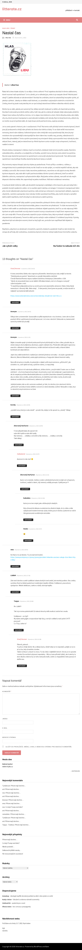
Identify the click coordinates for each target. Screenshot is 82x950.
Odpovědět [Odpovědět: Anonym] (15, 328)
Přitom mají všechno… (18, 786)
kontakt (77, 10)
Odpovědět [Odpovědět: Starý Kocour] (15, 302)
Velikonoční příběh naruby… (11, 850)
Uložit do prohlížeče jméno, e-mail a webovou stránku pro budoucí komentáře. (39, 747)
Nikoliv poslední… (8, 847)
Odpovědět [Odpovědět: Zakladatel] (22, 465)
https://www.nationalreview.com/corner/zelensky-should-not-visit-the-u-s (36, 296)
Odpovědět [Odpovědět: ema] (15, 566)
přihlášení (69, 10)
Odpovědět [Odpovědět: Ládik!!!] (15, 592)
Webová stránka (9, 737)
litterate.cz (11, 9)
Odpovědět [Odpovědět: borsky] (15, 416)
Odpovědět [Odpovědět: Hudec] (28, 540)
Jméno (4, 719)
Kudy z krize (7, 899)
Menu (6, 20)
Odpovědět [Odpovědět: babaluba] (28, 520)
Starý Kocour (15, 268)
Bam (47, 946)
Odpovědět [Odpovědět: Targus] (18, 630)
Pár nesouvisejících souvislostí (12, 854)
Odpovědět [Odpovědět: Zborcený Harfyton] (18, 445)
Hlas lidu (5, 28)
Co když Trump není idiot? (14, 807)
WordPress (38, 946)
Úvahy (13, 28)
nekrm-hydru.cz (7, 767)
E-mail (4, 728)
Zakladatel (21, 454)
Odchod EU (6, 903)
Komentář (7, 691)
